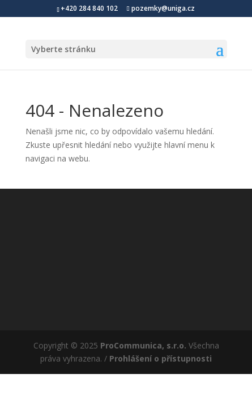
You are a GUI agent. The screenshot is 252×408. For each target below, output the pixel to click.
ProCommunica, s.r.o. (143, 345)
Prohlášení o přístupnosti (160, 358)
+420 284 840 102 (89, 8)
